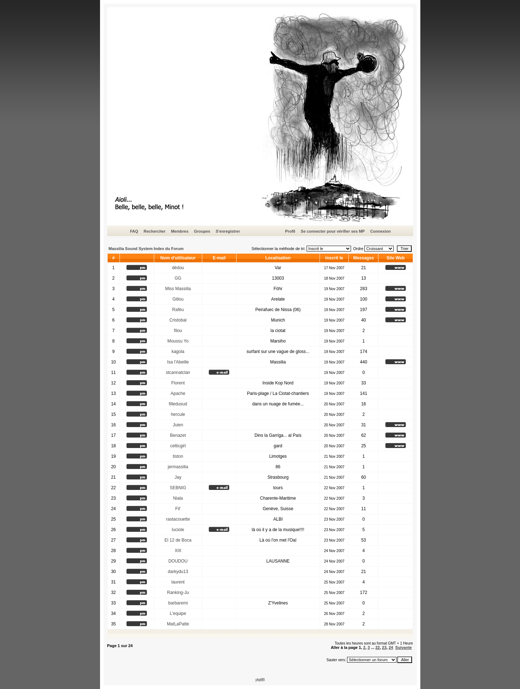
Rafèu (178, 309)
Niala (178, 498)
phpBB (259, 680)
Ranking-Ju (178, 592)
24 (391, 647)
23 (384, 647)
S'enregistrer (228, 231)
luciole (178, 529)
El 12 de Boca (177, 540)
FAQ (134, 231)
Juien (178, 424)
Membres (179, 231)
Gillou (177, 299)
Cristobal (177, 320)
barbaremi (178, 603)
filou (178, 330)
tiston (178, 456)
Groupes (202, 231)
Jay (177, 477)
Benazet (178, 435)
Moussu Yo (177, 341)
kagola (178, 351)
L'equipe (178, 613)
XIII (178, 550)
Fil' (178, 508)
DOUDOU (177, 561)
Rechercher (155, 231)
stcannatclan (178, 372)
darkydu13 (178, 571)
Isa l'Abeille (178, 362)
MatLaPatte (178, 623)
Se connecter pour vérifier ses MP (333, 231)
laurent (178, 582)
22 (377, 647)
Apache (177, 393)
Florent (178, 383)
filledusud (178, 403)
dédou (178, 267)
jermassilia (178, 466)
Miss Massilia (178, 288)
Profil (290, 231)
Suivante (403, 647)
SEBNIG (178, 487)
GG (177, 278)
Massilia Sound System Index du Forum (146, 248)
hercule (178, 414)
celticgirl (178, 445)
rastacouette (178, 519)
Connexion (380, 231)
